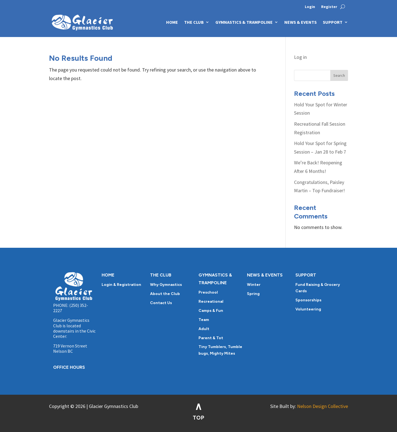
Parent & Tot (210, 338)
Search (339, 75)
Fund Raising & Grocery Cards (317, 288)
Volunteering (308, 309)
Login (310, 7)
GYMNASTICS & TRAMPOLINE (244, 22)
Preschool (208, 292)
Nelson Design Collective (322, 406)
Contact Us (161, 303)
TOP (198, 417)
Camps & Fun (210, 310)
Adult (203, 328)
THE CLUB (194, 22)
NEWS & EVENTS (300, 22)
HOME (172, 22)
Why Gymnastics (166, 284)
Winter (254, 284)
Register (329, 7)
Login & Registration (121, 284)
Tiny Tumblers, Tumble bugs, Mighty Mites (220, 350)
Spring (253, 293)
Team (203, 319)
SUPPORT (332, 22)
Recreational (210, 301)
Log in (300, 57)
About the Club (165, 293)
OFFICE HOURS (69, 367)
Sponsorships (308, 300)
